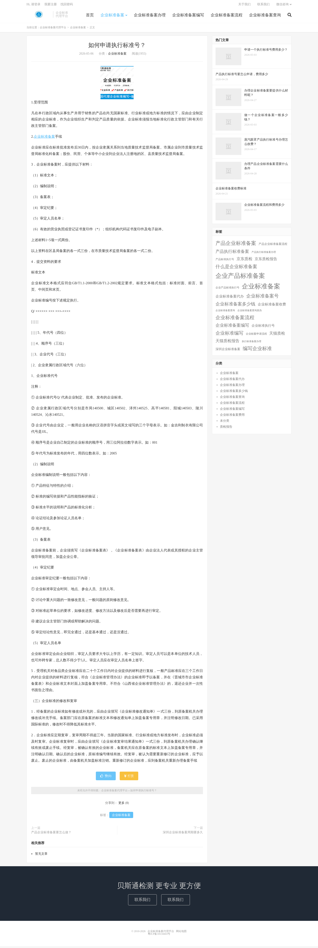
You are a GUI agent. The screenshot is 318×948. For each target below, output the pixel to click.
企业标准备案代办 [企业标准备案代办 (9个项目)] (230, 298)
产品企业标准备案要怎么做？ (51, 834)
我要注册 (50, 5)
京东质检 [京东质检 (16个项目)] (244, 260)
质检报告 (226, 428)
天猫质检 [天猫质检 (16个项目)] (277, 335)
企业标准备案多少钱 (234, 392)
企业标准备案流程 (226, 16)
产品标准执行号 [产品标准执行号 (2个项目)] (225, 260)
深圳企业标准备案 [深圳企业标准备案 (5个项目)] (228, 351)
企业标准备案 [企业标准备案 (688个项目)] (261, 288)
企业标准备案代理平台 (38, 15)
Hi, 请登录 (33, 5)
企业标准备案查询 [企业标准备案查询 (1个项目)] (225, 312)
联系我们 (263, 5)
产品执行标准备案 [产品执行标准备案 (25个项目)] (232, 253)
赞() (105, 777)
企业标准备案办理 (150, 16)
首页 (90, 16)
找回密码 (67, 5)
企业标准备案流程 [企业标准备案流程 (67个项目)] (235, 319)
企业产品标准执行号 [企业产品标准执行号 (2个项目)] (227, 289)
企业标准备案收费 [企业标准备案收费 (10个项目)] (272, 306)
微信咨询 (282, 5)
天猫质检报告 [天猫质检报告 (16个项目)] (227, 342)
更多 (121, 804)
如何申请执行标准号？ (117, 47)
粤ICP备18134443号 (159, 935)
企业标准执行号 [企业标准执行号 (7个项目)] (263, 327)
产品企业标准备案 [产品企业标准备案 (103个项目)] (236, 245)
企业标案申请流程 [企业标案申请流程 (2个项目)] (256, 335)
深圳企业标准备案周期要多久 (183, 834)
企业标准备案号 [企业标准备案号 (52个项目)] (262, 297)
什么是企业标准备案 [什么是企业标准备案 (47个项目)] (236, 268)
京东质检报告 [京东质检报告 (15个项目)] (266, 260)
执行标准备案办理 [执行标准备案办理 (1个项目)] (251, 343)
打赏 (129, 777)
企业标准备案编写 (188, 16)
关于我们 (244, 5)
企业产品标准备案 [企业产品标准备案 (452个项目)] (240, 277)
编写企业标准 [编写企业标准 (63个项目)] (257, 350)
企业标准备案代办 (232, 380)
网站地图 (181, 933)
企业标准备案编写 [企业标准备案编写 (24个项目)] (232, 327)
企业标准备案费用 (232, 416)
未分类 (224, 422)
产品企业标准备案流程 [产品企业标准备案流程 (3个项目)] (273, 245)
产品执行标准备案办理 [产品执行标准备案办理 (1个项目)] (264, 254)
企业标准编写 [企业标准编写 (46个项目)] (229, 334)
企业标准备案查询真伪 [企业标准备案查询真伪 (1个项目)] (249, 312)
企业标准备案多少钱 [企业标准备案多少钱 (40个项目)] (235, 305)
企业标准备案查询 (265, 16)
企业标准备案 (112, 16)
